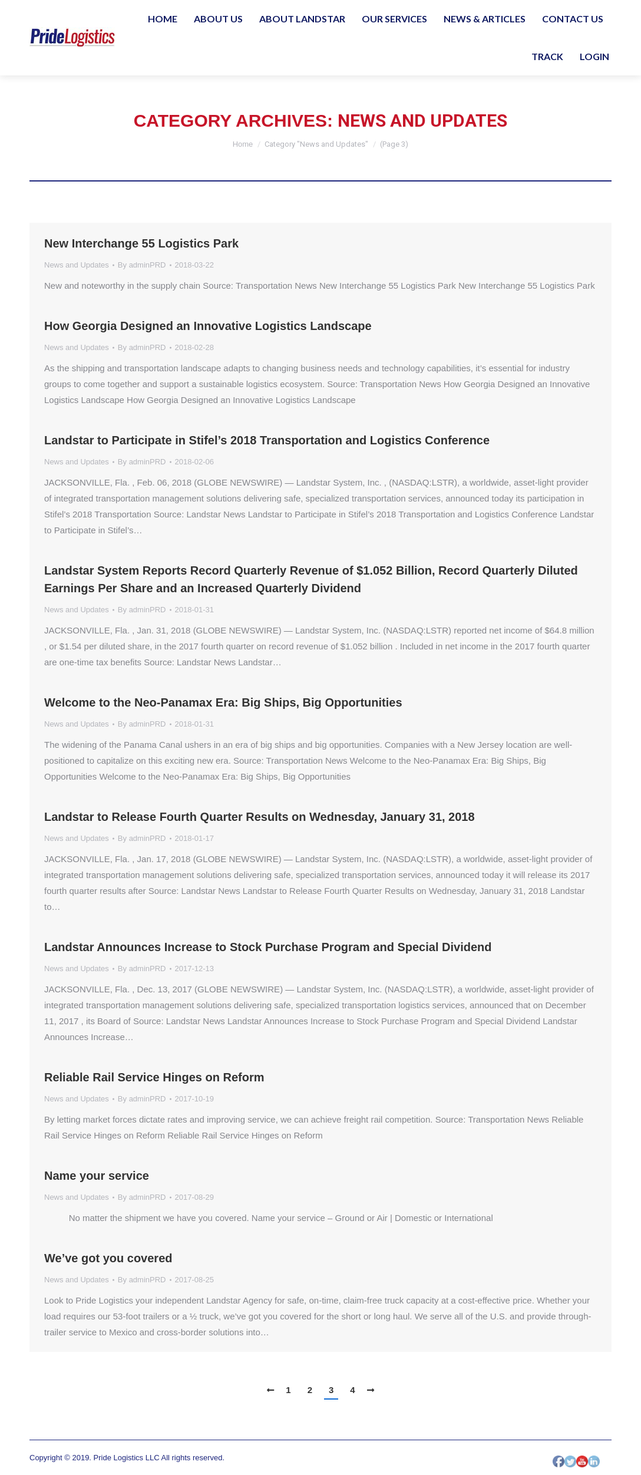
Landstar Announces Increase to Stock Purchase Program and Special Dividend (267, 947)
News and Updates (76, 264)
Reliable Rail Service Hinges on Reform (154, 1077)
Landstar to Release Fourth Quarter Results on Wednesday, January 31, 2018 (259, 816)
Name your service (96, 1175)
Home (243, 144)
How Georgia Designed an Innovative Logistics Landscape (208, 325)
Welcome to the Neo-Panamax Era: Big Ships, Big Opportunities (223, 702)
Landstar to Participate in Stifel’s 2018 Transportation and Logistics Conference (267, 440)
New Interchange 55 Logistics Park (141, 243)
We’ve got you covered (108, 1258)
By (142, 264)
